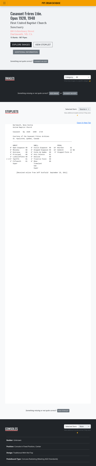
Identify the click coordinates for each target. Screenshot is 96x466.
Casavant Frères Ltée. (26, 13)
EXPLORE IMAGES (21, 44)
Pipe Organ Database (51, 3)
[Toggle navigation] (4, 3)
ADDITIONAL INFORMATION (26, 52)
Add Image (54, 93)
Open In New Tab (84, 123)
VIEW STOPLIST (43, 44)
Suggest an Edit (70, 93)
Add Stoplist (63, 411)
